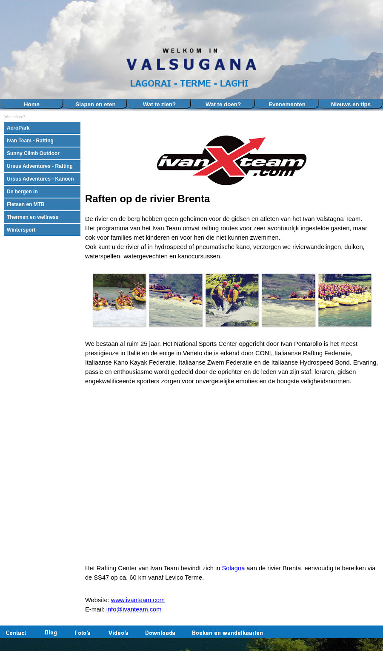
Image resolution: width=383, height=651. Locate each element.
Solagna (233, 568)
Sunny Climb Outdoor (33, 153)
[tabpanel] (232, 191)
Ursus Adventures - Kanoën (40, 179)
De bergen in (22, 192)
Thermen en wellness (32, 217)
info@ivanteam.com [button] (134, 609)
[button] (119, 300)
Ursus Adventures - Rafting (40, 166)
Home (32, 104)
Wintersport (21, 230)
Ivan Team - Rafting (30, 141)
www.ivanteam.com (138, 600)
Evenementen (287, 104)
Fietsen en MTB (26, 204)
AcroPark (18, 128)
